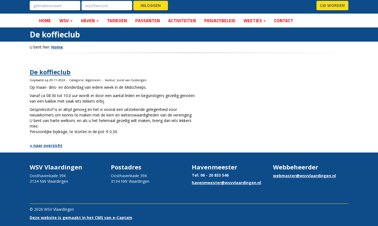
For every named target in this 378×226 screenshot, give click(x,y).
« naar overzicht (46, 145)
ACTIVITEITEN (182, 20)
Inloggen (151, 5)
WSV (66, 20)
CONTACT (283, 20)
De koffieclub (50, 72)
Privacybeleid (219, 20)
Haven (90, 20)
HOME (44, 20)
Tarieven (117, 20)
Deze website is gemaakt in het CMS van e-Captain (81, 217)
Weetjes (255, 20)
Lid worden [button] (332, 5)
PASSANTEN (147, 20)
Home (57, 47)
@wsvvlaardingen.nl (226, 182)
